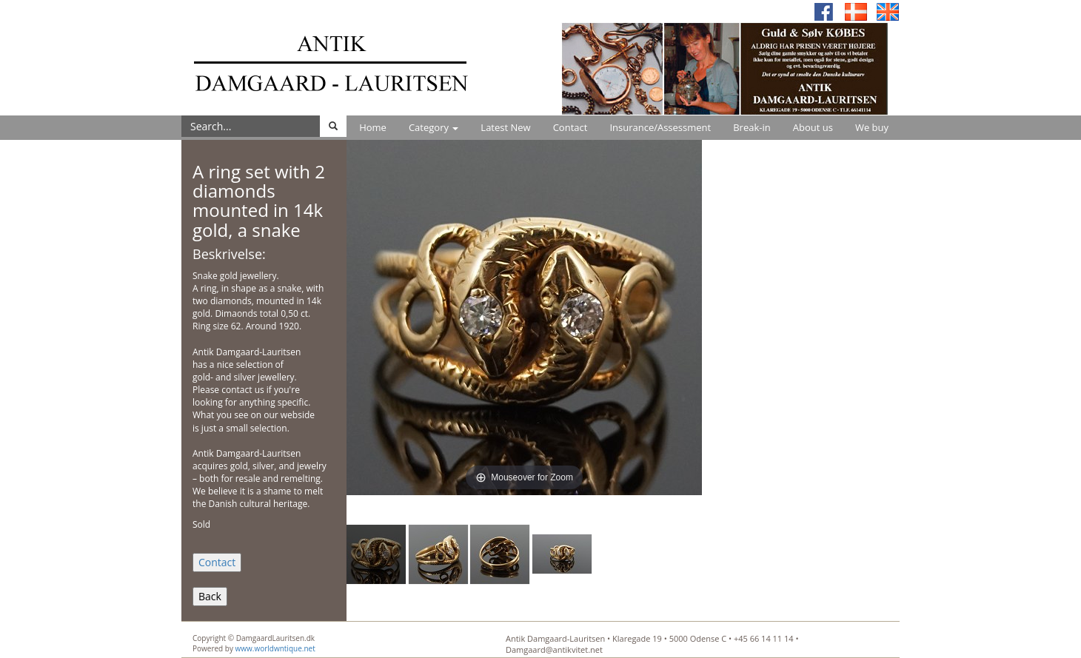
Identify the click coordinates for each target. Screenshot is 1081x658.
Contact (570, 127)
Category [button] (433, 127)
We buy (871, 127)
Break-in (752, 127)
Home (372, 127)
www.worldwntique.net (275, 648)
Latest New (505, 127)
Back (209, 596)
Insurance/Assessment (660, 127)
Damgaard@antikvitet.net (554, 649)
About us (813, 127)
